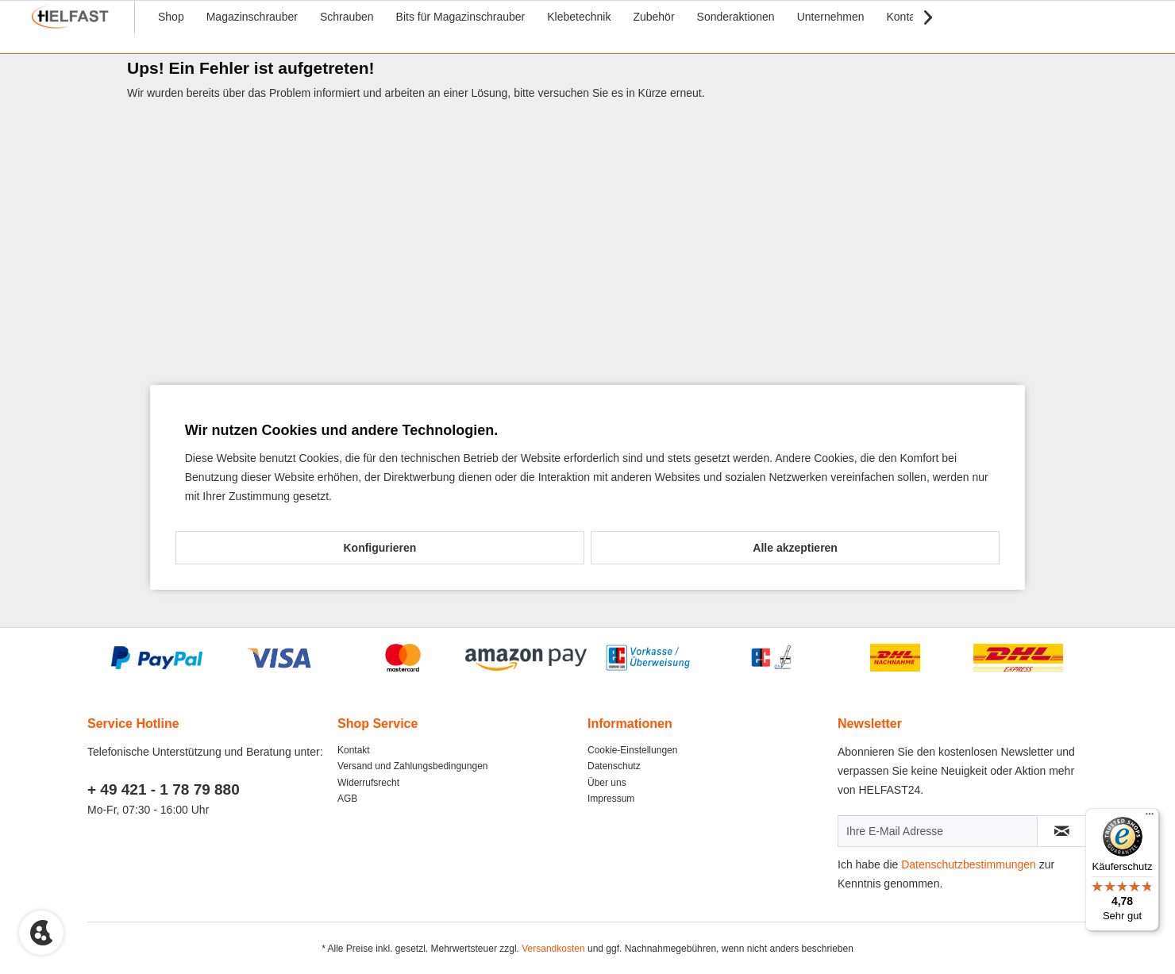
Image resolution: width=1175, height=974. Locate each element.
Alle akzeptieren (795, 547)
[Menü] (1149, 817)
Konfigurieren (379, 547)
